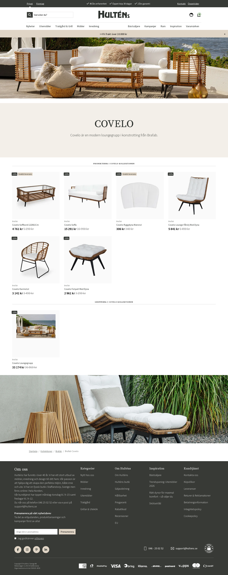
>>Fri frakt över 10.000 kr (113, 34)
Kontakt (181, 3)
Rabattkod (120, 509)
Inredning (85, 488)
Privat (30, 3)
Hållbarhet (121, 495)
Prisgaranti (120, 502)
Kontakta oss (191, 475)
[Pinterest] (36, 549)
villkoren (39, 538)
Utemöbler (86, 495)
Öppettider (193, 3)
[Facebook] (17, 549)
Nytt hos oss (87, 475)
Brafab (59, 451)
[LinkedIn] (45, 549)
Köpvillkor (189, 482)
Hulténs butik (122, 482)
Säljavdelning (122, 488)
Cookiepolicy (191, 516)
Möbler (84, 482)
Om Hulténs (121, 475)
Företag (40, 3)
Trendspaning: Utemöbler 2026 (163, 483)
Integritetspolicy (192, 509)
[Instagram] (27, 549)
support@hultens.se (25, 506)
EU (116, 522)
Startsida (33, 451)
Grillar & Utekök (89, 509)
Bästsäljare (155, 475)
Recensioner (121, 516)
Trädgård (85, 502)
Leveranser (190, 488)
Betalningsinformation (196, 502)
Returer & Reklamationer (197, 495)
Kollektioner (46, 451)
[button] (114, 95)
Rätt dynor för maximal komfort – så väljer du (161, 494)
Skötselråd (155, 503)
